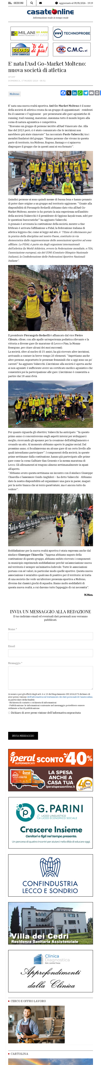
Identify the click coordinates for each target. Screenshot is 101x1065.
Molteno (14, 94)
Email (11, 646)
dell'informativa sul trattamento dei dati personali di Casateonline (60, 697)
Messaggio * (15, 663)
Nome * (12, 629)
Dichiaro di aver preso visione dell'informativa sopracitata (46, 712)
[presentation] (32, 723)
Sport (11, 76)
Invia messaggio (23, 735)
